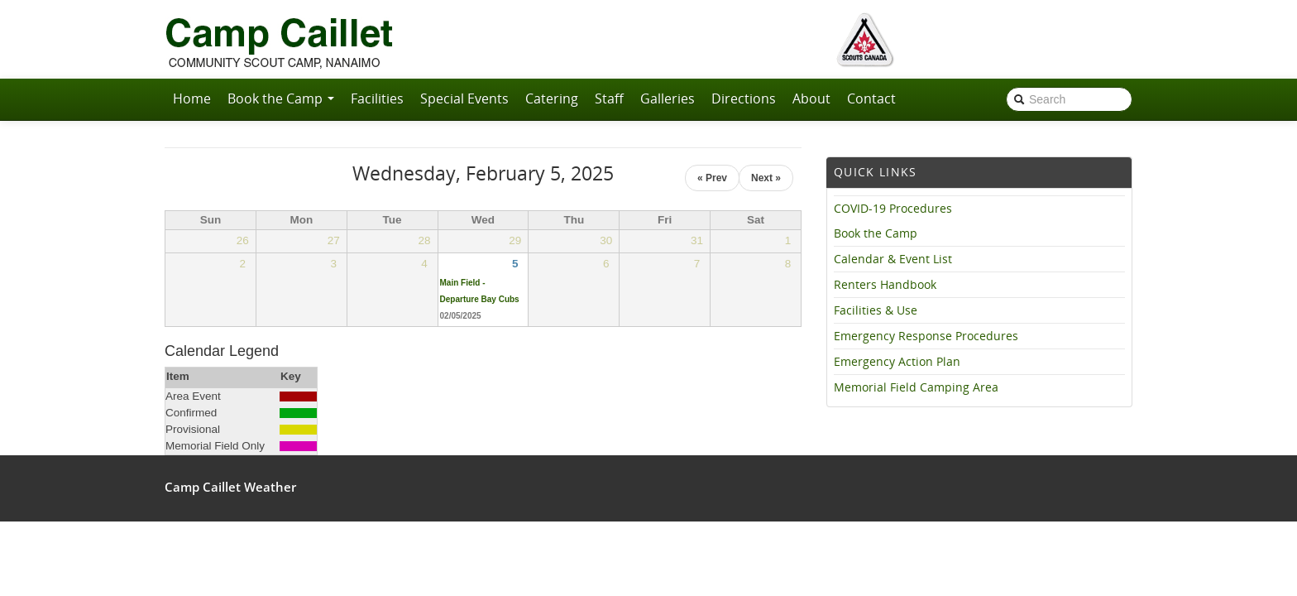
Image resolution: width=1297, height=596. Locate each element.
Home (192, 98)
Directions (743, 98)
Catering (551, 98)
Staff (609, 98)
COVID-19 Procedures (893, 208)
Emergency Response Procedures (926, 336)
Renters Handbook (885, 284)
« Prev (712, 178)
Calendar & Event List (893, 259)
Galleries (667, 98)
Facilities (377, 98)
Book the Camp (280, 98)
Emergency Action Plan (897, 361)
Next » (766, 178)
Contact (871, 98)
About (811, 98)
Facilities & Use (875, 310)
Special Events (464, 98)
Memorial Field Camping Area (916, 387)
